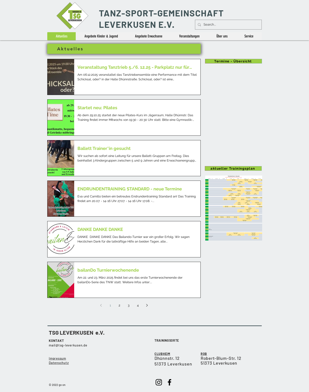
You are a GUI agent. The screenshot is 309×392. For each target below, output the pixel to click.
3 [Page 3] (128, 305)
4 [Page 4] (138, 305)
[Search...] (228, 24)
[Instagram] (158, 382)
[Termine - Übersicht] (233, 61)
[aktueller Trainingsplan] (233, 168)
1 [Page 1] (110, 305)
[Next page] (147, 305)
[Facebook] (169, 382)
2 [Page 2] (119, 305)
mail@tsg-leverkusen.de (68, 345)
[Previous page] (101, 305)
